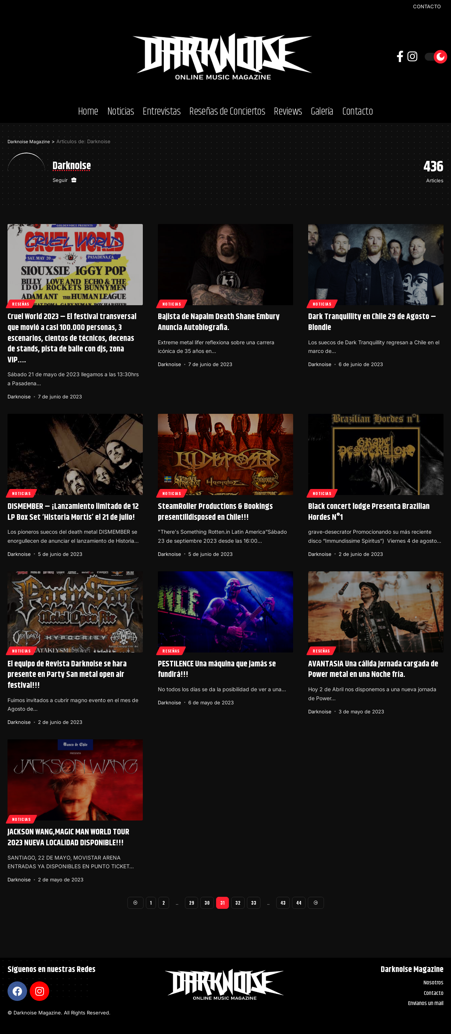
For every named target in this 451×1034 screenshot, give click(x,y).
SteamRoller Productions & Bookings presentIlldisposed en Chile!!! (215, 512)
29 (191, 903)
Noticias (174, 303)
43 (283, 903)
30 (206, 903)
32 (237, 903)
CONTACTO (427, 6)
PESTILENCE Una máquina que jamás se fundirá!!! (217, 669)
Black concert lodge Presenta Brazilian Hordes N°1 (369, 512)
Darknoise (19, 397)
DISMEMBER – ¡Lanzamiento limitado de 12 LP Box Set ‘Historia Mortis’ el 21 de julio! (73, 512)
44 (300, 903)
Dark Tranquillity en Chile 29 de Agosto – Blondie (372, 322)
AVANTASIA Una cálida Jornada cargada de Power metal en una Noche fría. (373, 669)
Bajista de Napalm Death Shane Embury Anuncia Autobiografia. (219, 322)
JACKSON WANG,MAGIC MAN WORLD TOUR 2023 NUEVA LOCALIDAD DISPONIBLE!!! (68, 837)
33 (253, 903)
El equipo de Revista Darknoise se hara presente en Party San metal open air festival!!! (67, 675)
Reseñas (22, 303)
